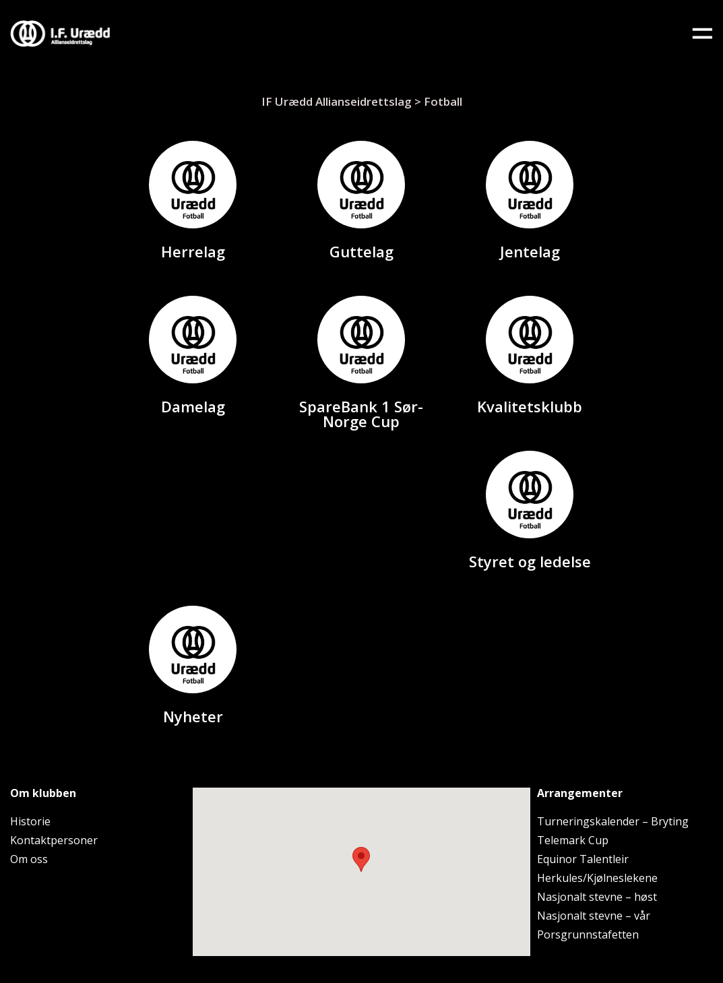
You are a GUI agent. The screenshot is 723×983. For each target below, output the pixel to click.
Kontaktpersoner (54, 840)
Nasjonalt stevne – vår (593, 915)
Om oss (29, 859)
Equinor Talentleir (583, 859)
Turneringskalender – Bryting (613, 821)
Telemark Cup (572, 840)
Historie (30, 821)
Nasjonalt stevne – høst (597, 896)
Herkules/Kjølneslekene (597, 877)
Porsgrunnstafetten (588, 934)
